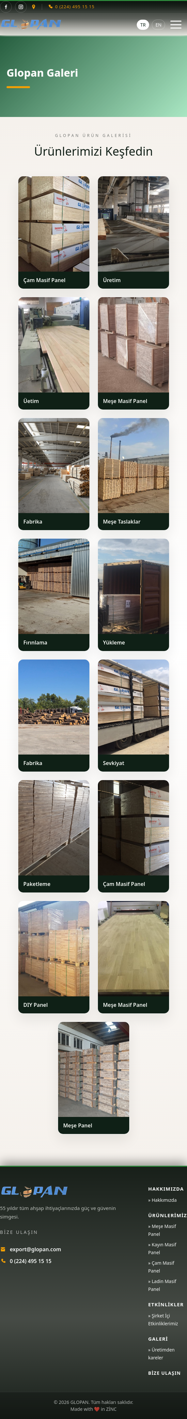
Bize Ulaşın (164, 1373)
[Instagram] (21, 7)
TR (143, 25)
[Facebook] (6, 7)
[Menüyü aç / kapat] (175, 25)
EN (158, 25)
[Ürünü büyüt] (53, 224)
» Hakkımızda (162, 1200)
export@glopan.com (35, 1249)
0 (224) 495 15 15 (31, 1261)
